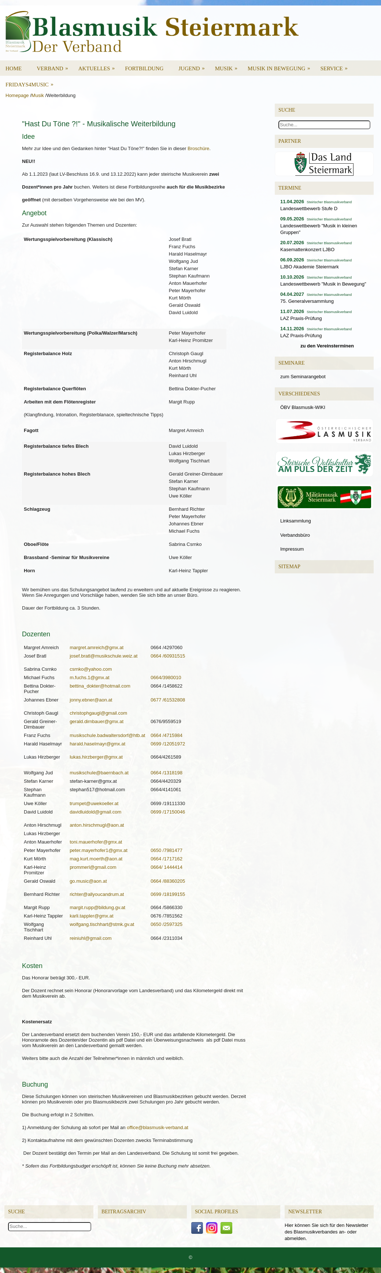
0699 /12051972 (168, 744)
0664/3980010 (166, 677)
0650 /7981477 (166, 850)
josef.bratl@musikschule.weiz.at (103, 656)
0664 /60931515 (168, 656)
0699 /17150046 (168, 812)
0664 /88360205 (168, 881)
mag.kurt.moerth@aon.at (96, 858)
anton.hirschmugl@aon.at (97, 825)
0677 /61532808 (168, 700)
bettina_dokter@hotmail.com (100, 686)
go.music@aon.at (88, 881)
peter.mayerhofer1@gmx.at (98, 850)
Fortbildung (144, 68)
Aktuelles (99, 65)
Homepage (17, 95)
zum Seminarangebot (303, 376)
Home (13, 68)
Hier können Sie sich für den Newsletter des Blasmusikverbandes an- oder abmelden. (326, 1231)
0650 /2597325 (166, 924)
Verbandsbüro (295, 535)
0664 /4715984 (166, 735)
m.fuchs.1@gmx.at (90, 677)
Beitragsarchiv (123, 1211)
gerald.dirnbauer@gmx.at (96, 721)
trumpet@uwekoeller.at (94, 803)
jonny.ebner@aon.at (91, 700)
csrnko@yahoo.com (91, 669)
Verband (55, 65)
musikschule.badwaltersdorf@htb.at (107, 735)
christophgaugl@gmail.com (98, 713)
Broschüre (198, 148)
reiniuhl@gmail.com (90, 938)
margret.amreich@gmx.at (96, 647)
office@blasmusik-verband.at (157, 1127)
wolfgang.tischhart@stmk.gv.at (102, 924)
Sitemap (289, 566)
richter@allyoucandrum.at (97, 894)
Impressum (292, 549)
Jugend (193, 65)
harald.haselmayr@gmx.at (97, 744)
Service (336, 65)
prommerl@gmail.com (93, 867)
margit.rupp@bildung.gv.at (97, 907)
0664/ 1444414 (166, 867)
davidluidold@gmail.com (95, 812)
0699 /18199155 (168, 894)
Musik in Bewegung (281, 65)
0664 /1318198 (166, 772)
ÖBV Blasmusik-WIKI (302, 407)
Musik (228, 65)
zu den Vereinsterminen (327, 346)
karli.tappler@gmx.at (91, 916)
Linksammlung (295, 521)
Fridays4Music (31, 82)
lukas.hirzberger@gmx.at (96, 757)
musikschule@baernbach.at (99, 772)
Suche (16, 1211)
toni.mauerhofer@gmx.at (96, 842)
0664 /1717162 (166, 858)
